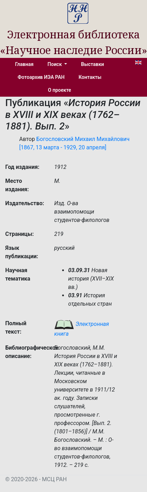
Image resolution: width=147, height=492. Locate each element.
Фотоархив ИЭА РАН (41, 77)
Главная (24, 64)
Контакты (90, 77)
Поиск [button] (55, 64)
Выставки (92, 64)
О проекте (59, 90)
